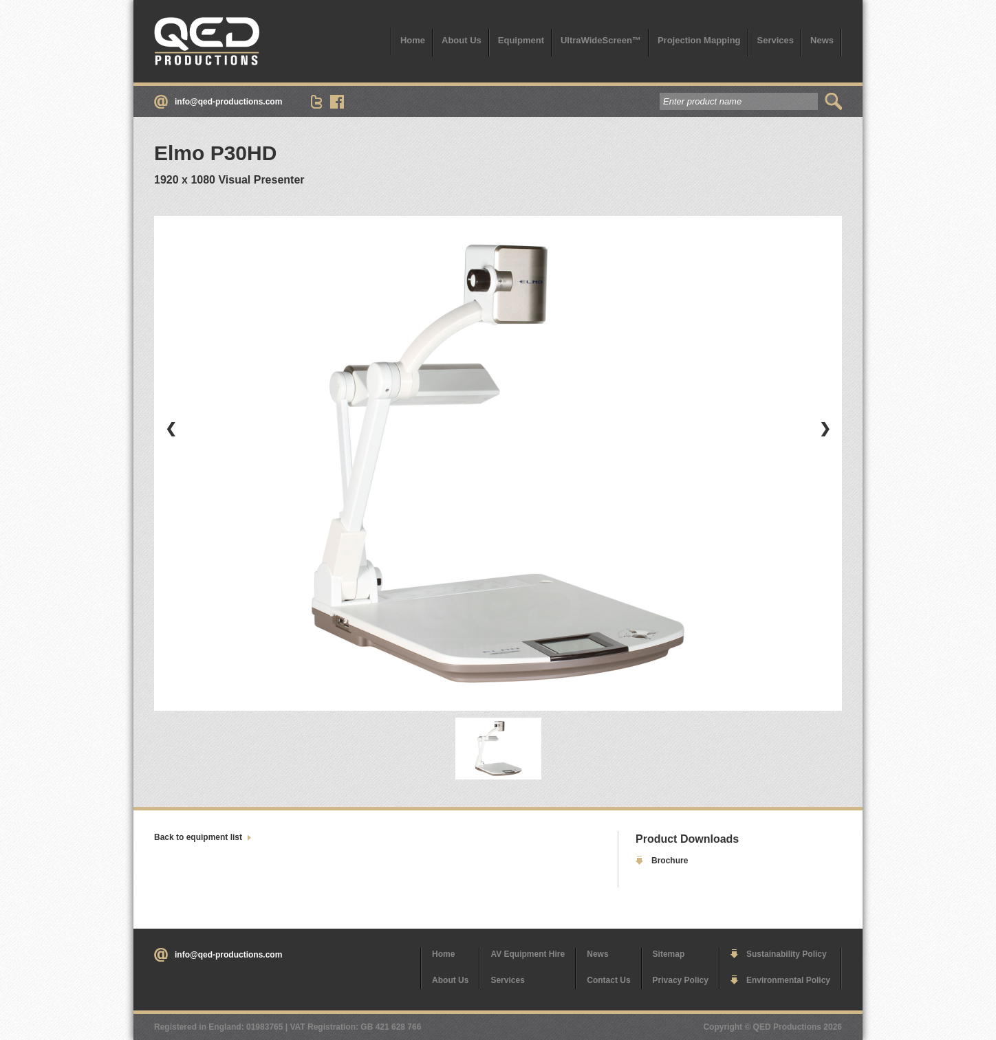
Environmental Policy (788, 980)
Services (775, 40)
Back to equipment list (198, 837)
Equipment (521, 40)
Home (412, 40)
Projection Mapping (699, 40)
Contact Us (608, 980)
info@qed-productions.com (228, 102)
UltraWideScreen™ (601, 40)
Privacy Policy (680, 980)
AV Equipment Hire (527, 954)
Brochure (669, 860)
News (822, 40)
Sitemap (669, 954)
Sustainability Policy (786, 954)
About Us (461, 40)
